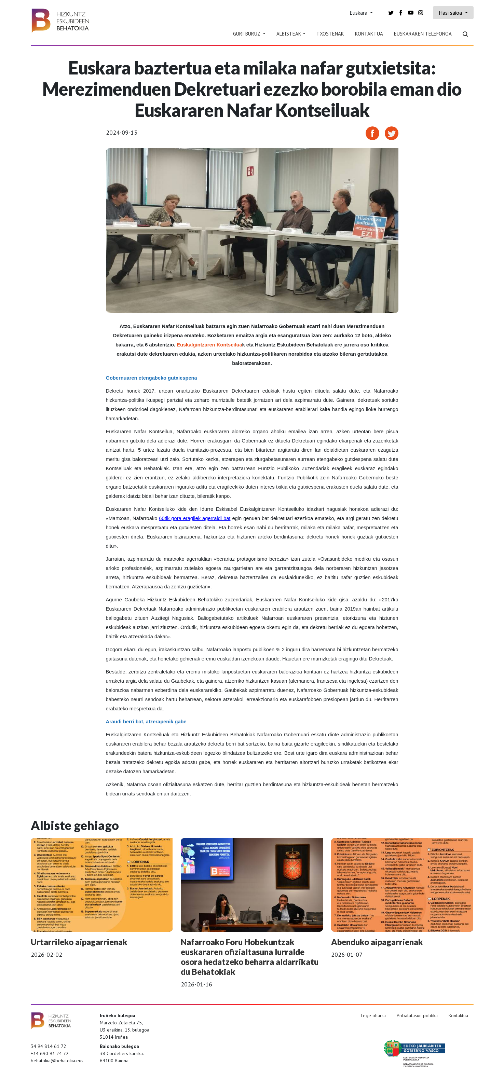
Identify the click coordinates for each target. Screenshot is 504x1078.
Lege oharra (373, 1015)
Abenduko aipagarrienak (377, 942)
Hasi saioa (451, 12)
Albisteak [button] (288, 33)
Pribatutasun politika (417, 1015)
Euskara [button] (359, 12)
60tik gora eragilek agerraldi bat (194, 518)
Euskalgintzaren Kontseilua (209, 344)
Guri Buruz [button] (247, 33)
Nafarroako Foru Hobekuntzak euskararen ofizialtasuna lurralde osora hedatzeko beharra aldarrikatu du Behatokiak (249, 956)
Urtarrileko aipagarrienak (79, 942)
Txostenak (330, 33)
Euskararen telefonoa (423, 33)
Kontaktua (369, 33)
